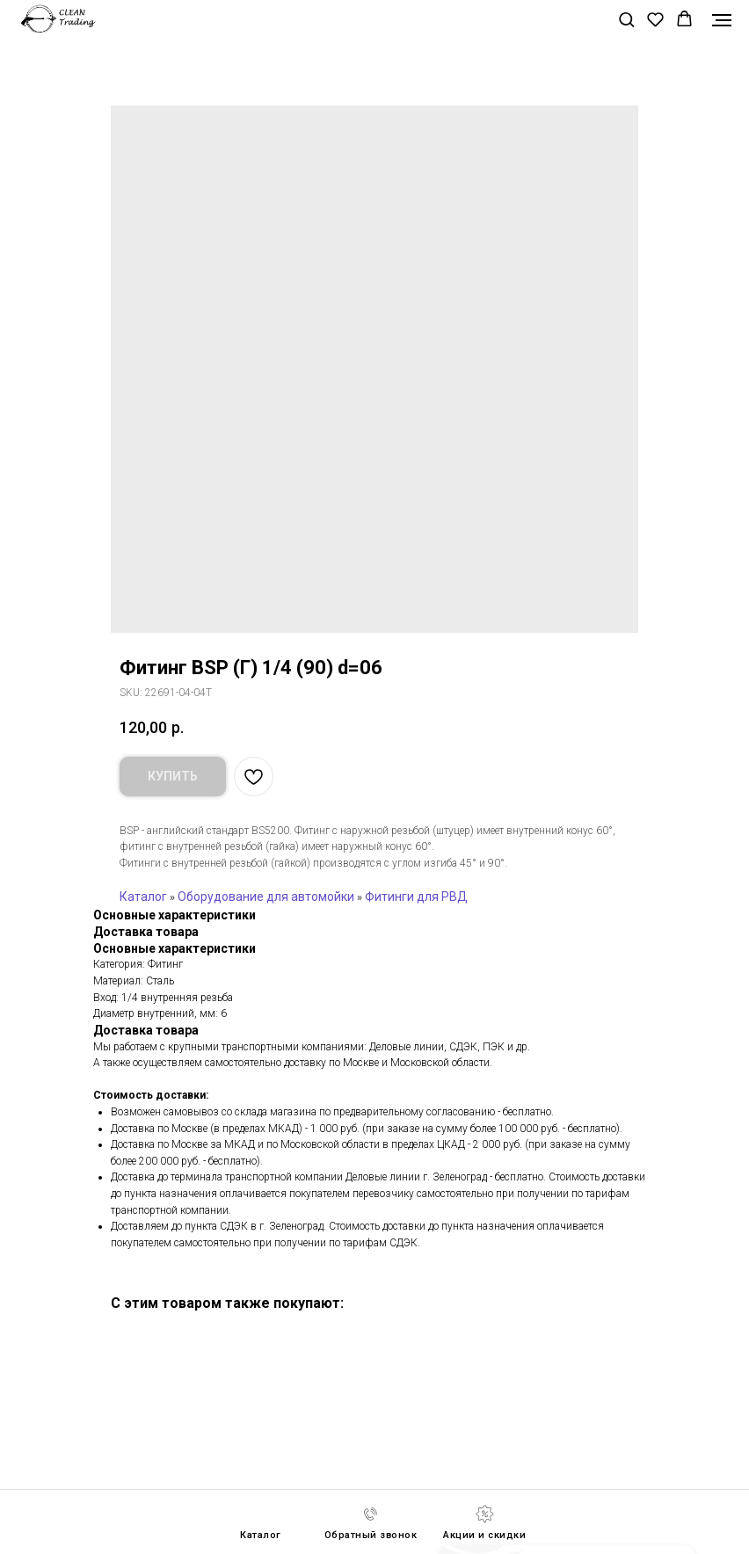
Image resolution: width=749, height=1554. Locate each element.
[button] (626, 19)
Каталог (143, 897)
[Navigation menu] (721, 20)
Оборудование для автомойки (266, 897)
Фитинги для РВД (416, 897)
